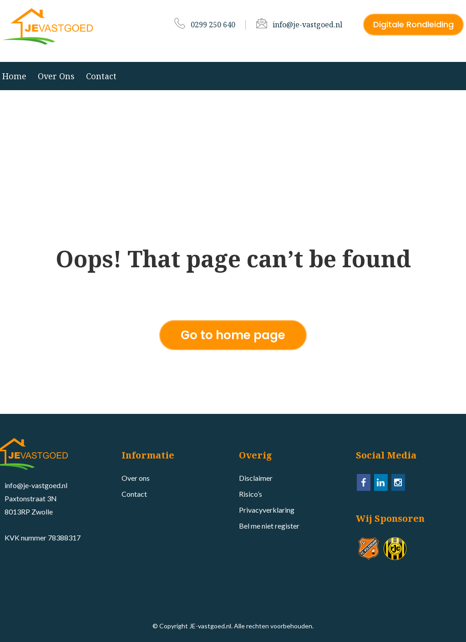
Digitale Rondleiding (413, 24)
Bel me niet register (269, 525)
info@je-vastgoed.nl (307, 25)
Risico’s (250, 493)
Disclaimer (256, 478)
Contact (101, 76)
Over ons (56, 76)
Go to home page (233, 335)
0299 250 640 (213, 25)
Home (14, 76)
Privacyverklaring (266, 509)
